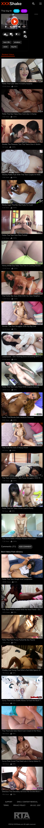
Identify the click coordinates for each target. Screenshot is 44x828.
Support (8, 802)
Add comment (25, 547)
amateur (17, 42)
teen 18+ (7, 42)
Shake (11, 3)
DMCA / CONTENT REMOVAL (27, 802)
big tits (14, 47)
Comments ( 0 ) (8, 546)
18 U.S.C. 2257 (35, 805)
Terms (6, 805)
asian (5, 47)
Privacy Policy (19, 805)
